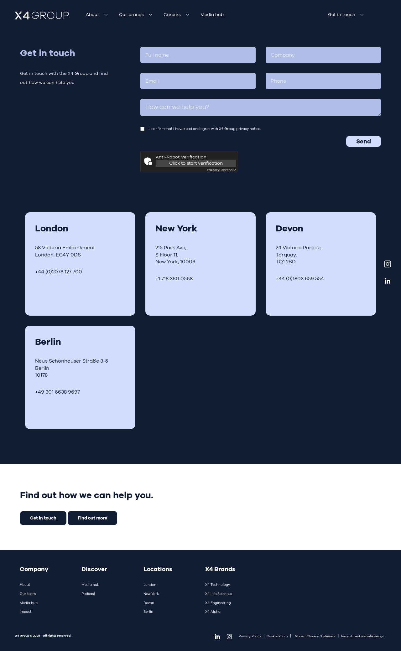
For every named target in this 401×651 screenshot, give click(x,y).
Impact (25, 611)
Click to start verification (196, 163)
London (149, 584)
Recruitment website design (362, 636)
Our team (28, 594)
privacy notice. (248, 129)
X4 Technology (217, 584)
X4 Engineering (218, 603)
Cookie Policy (277, 636)
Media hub (212, 14)
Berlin (148, 611)
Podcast (88, 594)
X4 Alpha (213, 611)
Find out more (92, 517)
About (92, 14)
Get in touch (341, 14)
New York (151, 594)
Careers (172, 14)
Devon (148, 603)
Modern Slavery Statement (315, 636)
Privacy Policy (250, 636)
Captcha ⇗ (221, 170)
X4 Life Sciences (218, 594)
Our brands (131, 14)
